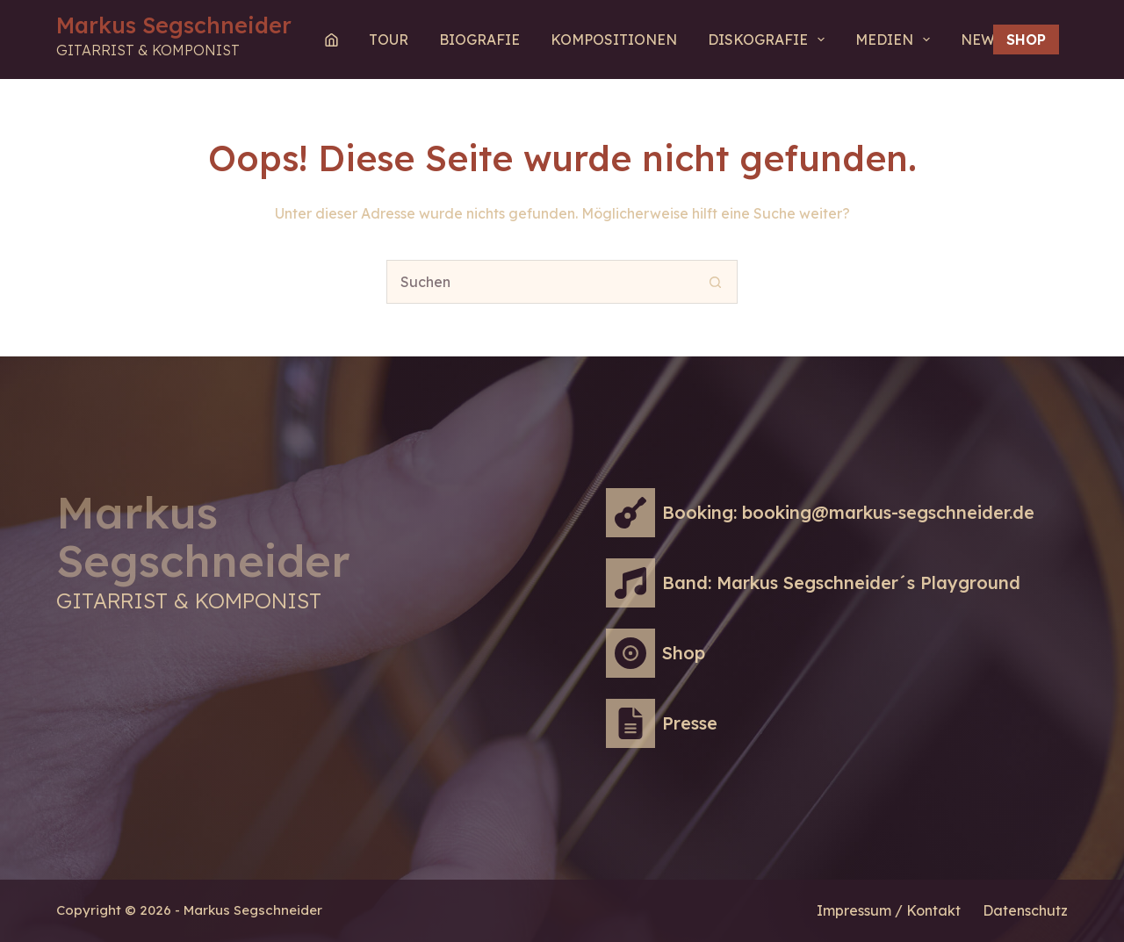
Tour (388, 39)
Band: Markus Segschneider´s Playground (841, 582)
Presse (689, 723)
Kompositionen (614, 39)
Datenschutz (1025, 910)
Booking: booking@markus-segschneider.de (848, 512)
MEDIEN (896, 39)
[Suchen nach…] (540, 282)
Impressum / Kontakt (889, 910)
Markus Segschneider (174, 25)
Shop (1026, 39)
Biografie (479, 39)
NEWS (982, 39)
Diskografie (770, 39)
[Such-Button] (716, 282)
